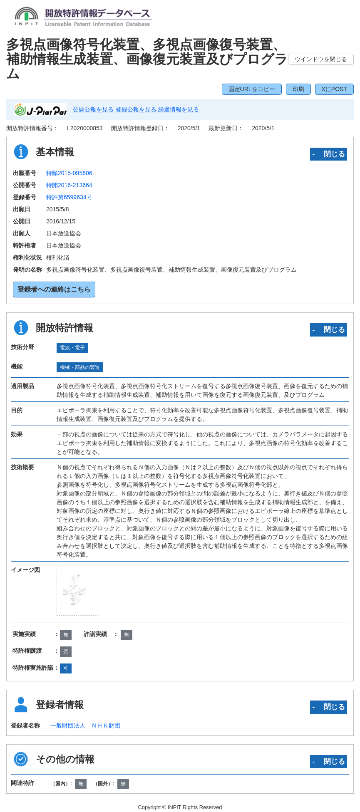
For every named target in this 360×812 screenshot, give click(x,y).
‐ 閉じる (328, 154)
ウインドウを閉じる (321, 59)
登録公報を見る (136, 109)
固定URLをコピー (251, 89)
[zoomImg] (77, 590)
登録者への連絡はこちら (54, 289)
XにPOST (334, 89)
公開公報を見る (93, 109)
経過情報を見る (178, 109)
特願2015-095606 (69, 173)
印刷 (298, 89)
